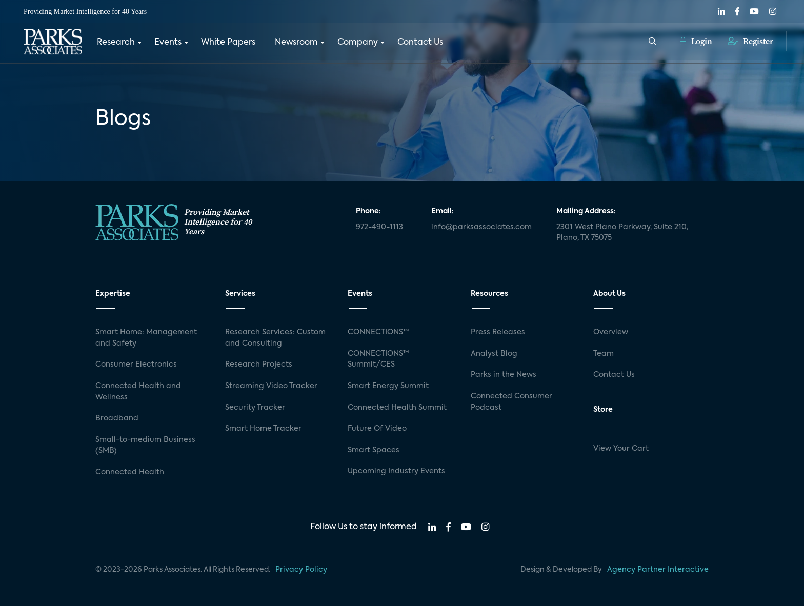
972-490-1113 (379, 227)
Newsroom (296, 42)
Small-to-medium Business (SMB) (145, 445)
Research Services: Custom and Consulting (275, 338)
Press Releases (498, 332)
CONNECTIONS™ (378, 332)
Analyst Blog (494, 353)
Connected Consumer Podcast (511, 402)
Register (750, 41)
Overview (610, 332)
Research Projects (258, 364)
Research (116, 42)
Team (603, 353)
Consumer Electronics (136, 364)
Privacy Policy (301, 569)
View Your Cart (621, 448)
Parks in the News (503, 374)
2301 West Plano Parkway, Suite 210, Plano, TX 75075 (622, 233)
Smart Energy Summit (388, 386)
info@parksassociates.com (481, 227)
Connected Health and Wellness (138, 391)
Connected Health (129, 472)
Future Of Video (377, 428)
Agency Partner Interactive (658, 569)
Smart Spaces (373, 450)
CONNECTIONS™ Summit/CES (378, 359)
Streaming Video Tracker (271, 386)
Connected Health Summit (397, 407)
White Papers (228, 42)
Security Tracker (255, 407)
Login (696, 41)
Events (168, 42)
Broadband (116, 418)
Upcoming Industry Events (396, 471)
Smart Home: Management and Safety (146, 338)
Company (357, 42)
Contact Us (420, 42)
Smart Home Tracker (263, 428)
